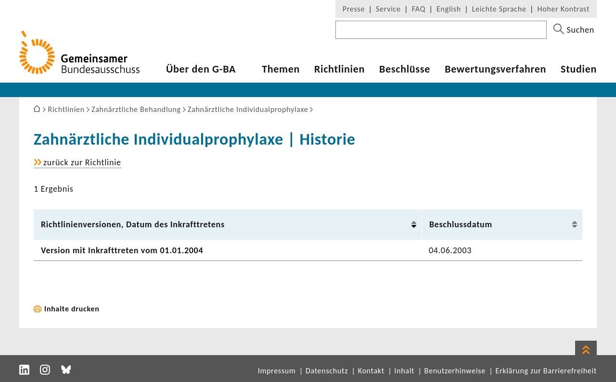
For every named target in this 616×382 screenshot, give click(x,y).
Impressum (277, 370)
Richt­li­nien (339, 69)
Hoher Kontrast (564, 8)
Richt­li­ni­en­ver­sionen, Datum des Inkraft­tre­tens (133, 224)
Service (388, 8)
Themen (281, 69)
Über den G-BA (201, 69)
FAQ (418, 8)
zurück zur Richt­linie (82, 162)
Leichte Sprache (499, 8)
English (448, 8)
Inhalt (404, 370)
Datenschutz (327, 370)
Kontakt (371, 370)
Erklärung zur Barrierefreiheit (546, 370)
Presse (354, 8)
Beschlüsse (404, 69)
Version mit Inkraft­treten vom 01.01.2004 (122, 250)
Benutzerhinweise (455, 370)
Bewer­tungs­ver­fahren (495, 69)
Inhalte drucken (72, 308)
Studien (579, 69)
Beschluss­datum (460, 224)
